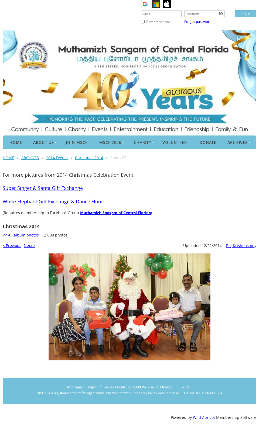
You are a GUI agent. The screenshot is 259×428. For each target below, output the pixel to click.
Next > (29, 245)
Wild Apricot (204, 417)
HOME (8, 157)
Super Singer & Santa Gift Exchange (43, 188)
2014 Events (57, 157)
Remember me (158, 21)
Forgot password (198, 21)
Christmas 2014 (89, 157)
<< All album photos (21, 235)
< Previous (12, 245)
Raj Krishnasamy (241, 245)
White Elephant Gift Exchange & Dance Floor (53, 201)
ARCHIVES (30, 157)
